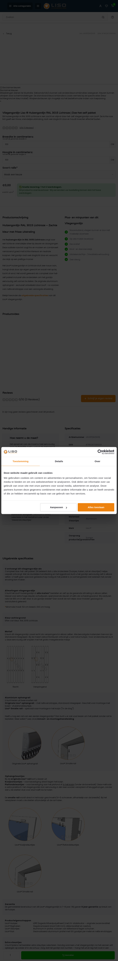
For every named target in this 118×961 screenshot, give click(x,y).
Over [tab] (97, 461)
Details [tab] (59, 461)
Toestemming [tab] (21, 461)
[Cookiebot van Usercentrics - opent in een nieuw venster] (100, 451)
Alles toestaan (96, 507)
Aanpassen (58, 507)
